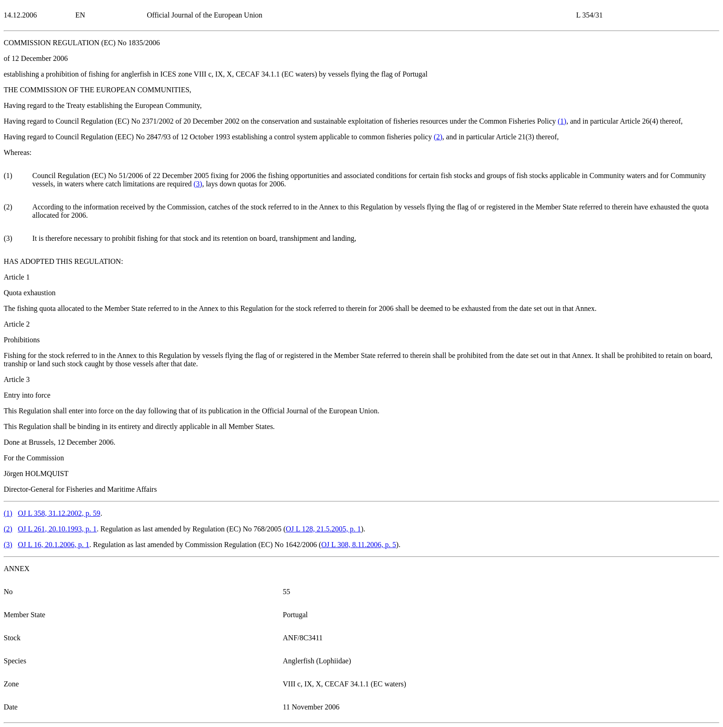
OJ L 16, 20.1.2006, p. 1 (53, 544)
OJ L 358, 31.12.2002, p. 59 (59, 513)
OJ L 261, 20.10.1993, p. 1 (57, 529)
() (562, 121)
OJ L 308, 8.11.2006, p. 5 (358, 544)
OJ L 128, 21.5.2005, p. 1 (323, 529)
